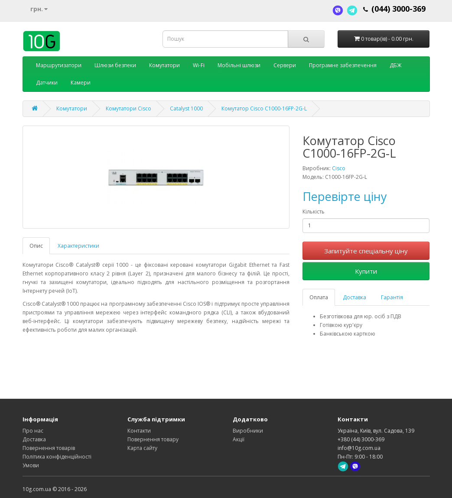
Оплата (318, 297)
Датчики (47, 82)
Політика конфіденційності (57, 456)
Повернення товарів (49, 448)
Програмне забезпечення (343, 65)
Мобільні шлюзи (239, 65)
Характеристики (78, 245)
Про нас (33, 430)
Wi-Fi (199, 65)
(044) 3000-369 (398, 8)
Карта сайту (142, 448)
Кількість (313, 211)
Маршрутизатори (58, 65)
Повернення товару (153, 439)
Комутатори (164, 65)
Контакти (139, 430)
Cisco (338, 168)
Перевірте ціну (344, 196)
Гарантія (392, 297)
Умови (31, 465)
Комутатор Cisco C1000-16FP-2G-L (264, 108)
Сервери (284, 65)
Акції (238, 439)
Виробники (248, 430)
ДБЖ (395, 65)
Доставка (354, 297)
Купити (366, 271)
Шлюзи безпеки (115, 65)
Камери (81, 82)
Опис (36, 245)
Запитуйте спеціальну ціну (366, 250)
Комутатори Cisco (128, 108)
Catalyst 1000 (186, 108)
